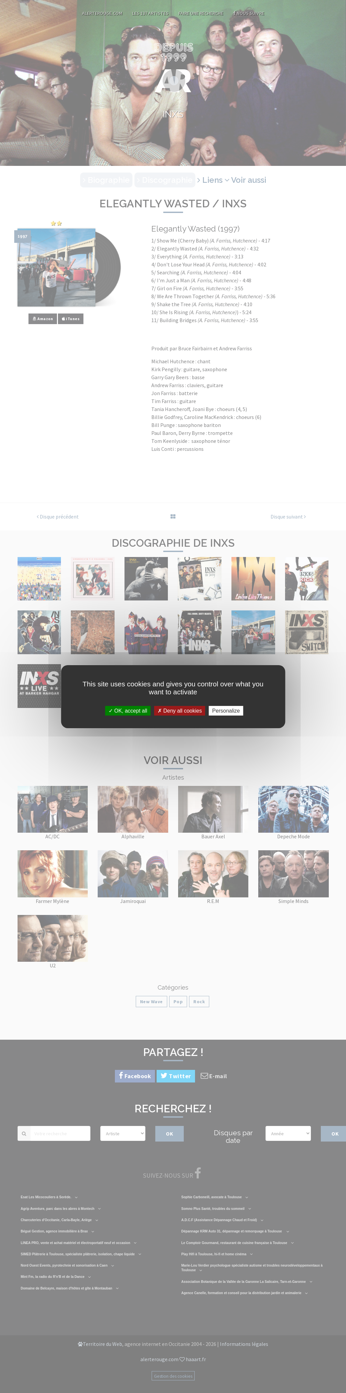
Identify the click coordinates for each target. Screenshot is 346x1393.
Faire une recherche (200, 13)
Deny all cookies (180, 710)
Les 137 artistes (150, 13)
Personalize (226, 710)
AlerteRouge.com (102, 13)
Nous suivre (248, 13)
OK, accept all (128, 710)
